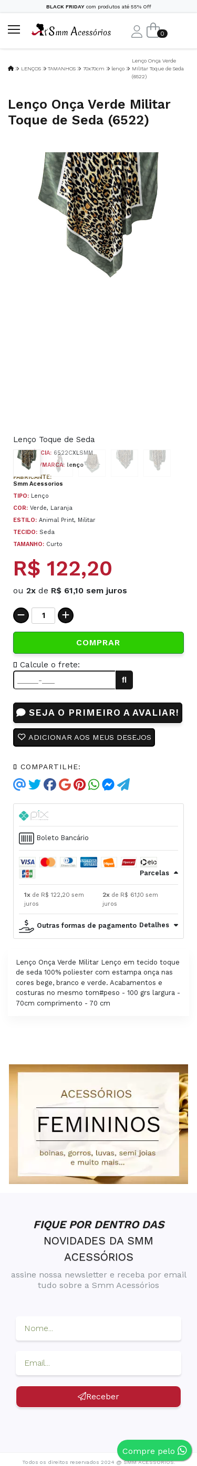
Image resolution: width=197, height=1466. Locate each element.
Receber (98, 1396)
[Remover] (21, 615)
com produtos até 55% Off (98, 6)
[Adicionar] (66, 615)
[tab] (98, 815)
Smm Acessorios (38, 483)
